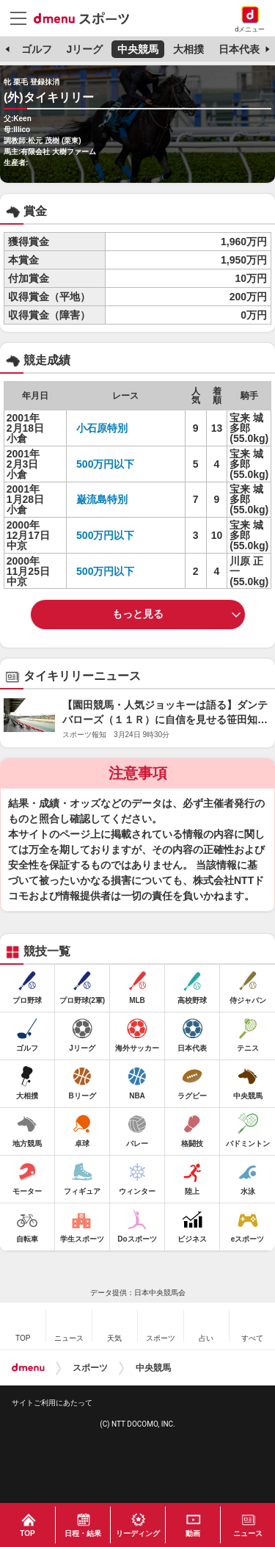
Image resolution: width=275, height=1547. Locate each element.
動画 (193, 1533)
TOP (27, 1533)
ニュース (248, 1533)
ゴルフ (36, 49)
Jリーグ (84, 49)
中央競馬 (137, 49)
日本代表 (239, 49)
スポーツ (90, 1368)
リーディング (138, 1533)
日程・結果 (83, 1533)
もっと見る (138, 614)
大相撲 (188, 49)
